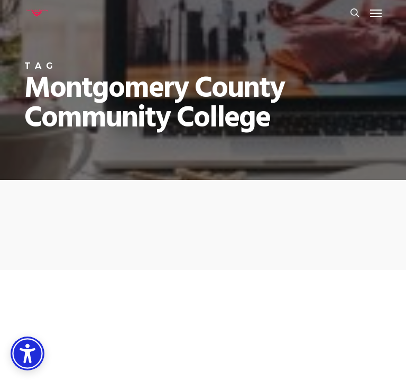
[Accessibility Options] (27, 353)
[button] (376, 12)
